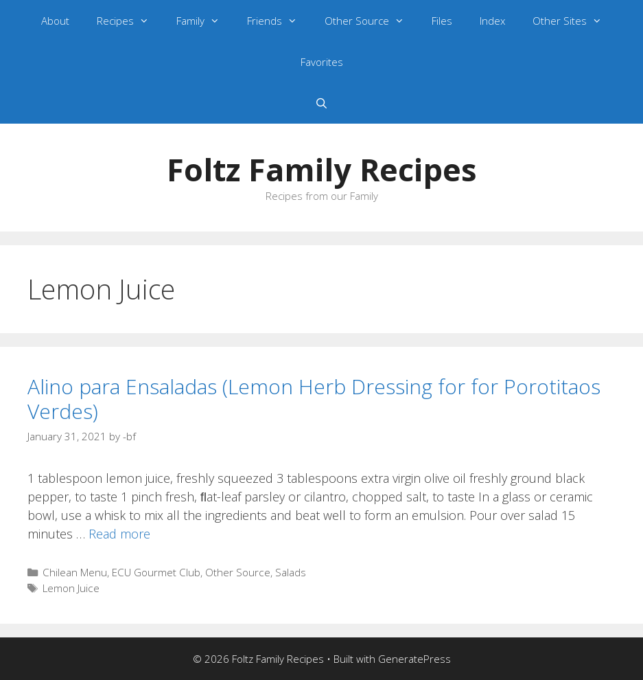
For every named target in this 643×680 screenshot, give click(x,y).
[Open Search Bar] (321, 103)
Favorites (322, 62)
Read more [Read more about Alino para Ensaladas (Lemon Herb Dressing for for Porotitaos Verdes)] (119, 533)
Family (204, 20)
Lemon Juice (71, 588)
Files (442, 20)
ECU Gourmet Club (156, 572)
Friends (279, 20)
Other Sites (574, 20)
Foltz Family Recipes (322, 169)
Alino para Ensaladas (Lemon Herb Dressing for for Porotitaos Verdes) (313, 398)
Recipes (130, 20)
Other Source (371, 20)
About (55, 20)
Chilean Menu (75, 572)
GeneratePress (414, 659)
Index (492, 20)
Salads (290, 572)
